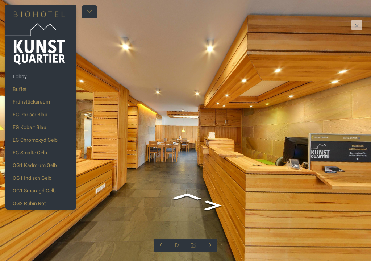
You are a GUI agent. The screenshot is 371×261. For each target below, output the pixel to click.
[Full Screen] (193, 245)
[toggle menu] (89, 11)
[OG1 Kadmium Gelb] (40, 165)
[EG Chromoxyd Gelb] (40, 140)
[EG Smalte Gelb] (40, 152)
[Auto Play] (178, 245)
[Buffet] (40, 89)
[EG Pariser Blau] (40, 114)
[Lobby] (40, 76)
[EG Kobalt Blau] (40, 127)
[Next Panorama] (209, 245)
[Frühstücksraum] (40, 102)
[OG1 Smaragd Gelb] (40, 191)
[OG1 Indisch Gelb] (40, 178)
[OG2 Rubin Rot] (40, 203)
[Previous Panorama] (162, 245)
